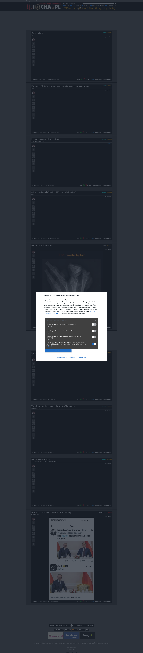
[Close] (103, 295)
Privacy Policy (82, 357)
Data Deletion (61, 357)
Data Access (71, 357)
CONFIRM (58, 351)
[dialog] (71, 326)
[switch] (94, 324)
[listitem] (71, 320)
